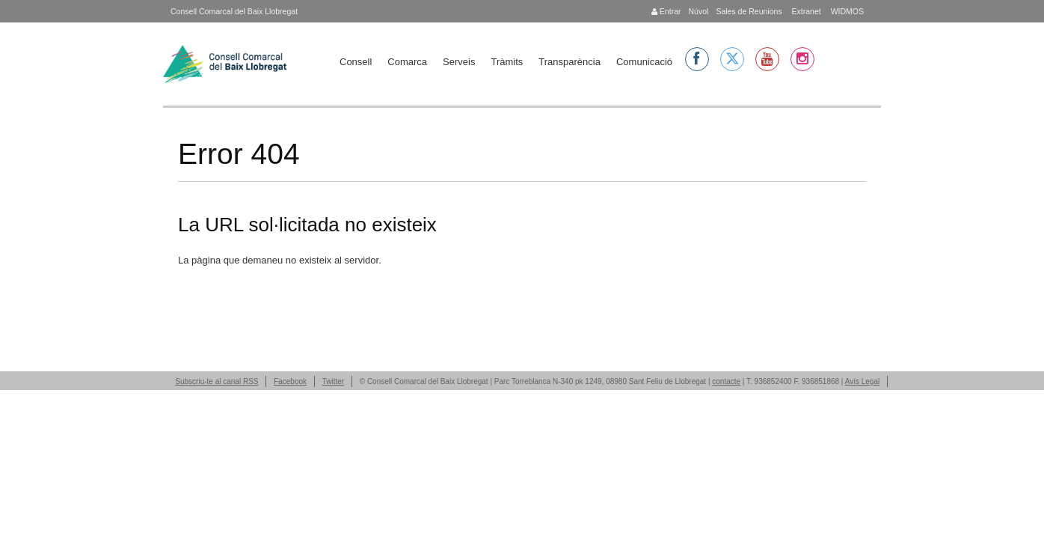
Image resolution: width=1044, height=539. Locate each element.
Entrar (666, 11)
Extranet (805, 11)
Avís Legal (862, 381)
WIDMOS (846, 11)
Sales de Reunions (749, 11)
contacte (726, 381)
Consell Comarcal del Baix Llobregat (234, 11)
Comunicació (644, 61)
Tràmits (507, 61)
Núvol (698, 11)
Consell (356, 61)
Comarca (407, 61)
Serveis (459, 61)
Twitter (333, 381)
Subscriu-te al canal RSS (216, 381)
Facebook (290, 381)
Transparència (569, 61)
